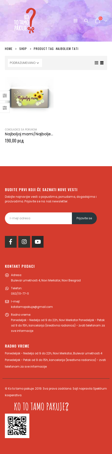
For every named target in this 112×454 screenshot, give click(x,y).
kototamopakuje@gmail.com (32, 307)
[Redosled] (25, 63)
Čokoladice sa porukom (21, 129)
